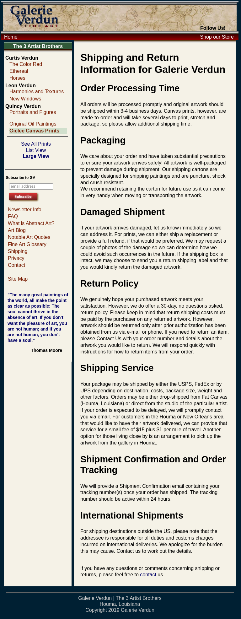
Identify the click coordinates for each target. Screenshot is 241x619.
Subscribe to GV (20, 177)
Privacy (16, 258)
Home (11, 37)
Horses (17, 78)
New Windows (25, 98)
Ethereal (18, 71)
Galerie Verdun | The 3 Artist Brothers (119, 598)
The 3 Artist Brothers (38, 46)
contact (148, 574)
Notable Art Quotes (29, 237)
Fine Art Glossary (27, 244)
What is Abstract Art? (31, 223)
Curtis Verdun (21, 58)
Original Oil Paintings (32, 123)
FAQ (13, 216)
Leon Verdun (20, 85)
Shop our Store (217, 37)
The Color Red (25, 64)
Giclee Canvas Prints (34, 130)
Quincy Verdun (23, 106)
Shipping (17, 251)
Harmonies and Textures (36, 91)
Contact (16, 265)
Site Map (18, 279)
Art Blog (17, 230)
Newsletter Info (24, 209)
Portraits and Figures (32, 112)
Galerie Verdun (137, 610)
